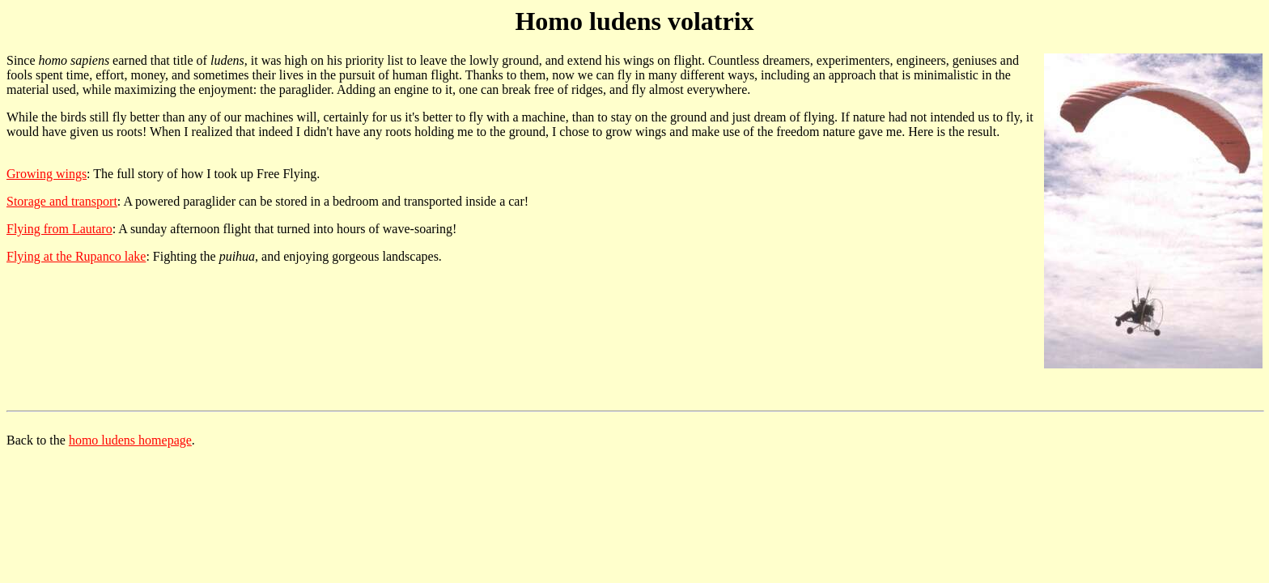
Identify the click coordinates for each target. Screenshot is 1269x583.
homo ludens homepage (130, 440)
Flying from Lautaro (59, 229)
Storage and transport (61, 201)
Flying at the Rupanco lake (76, 256)
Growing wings (46, 174)
